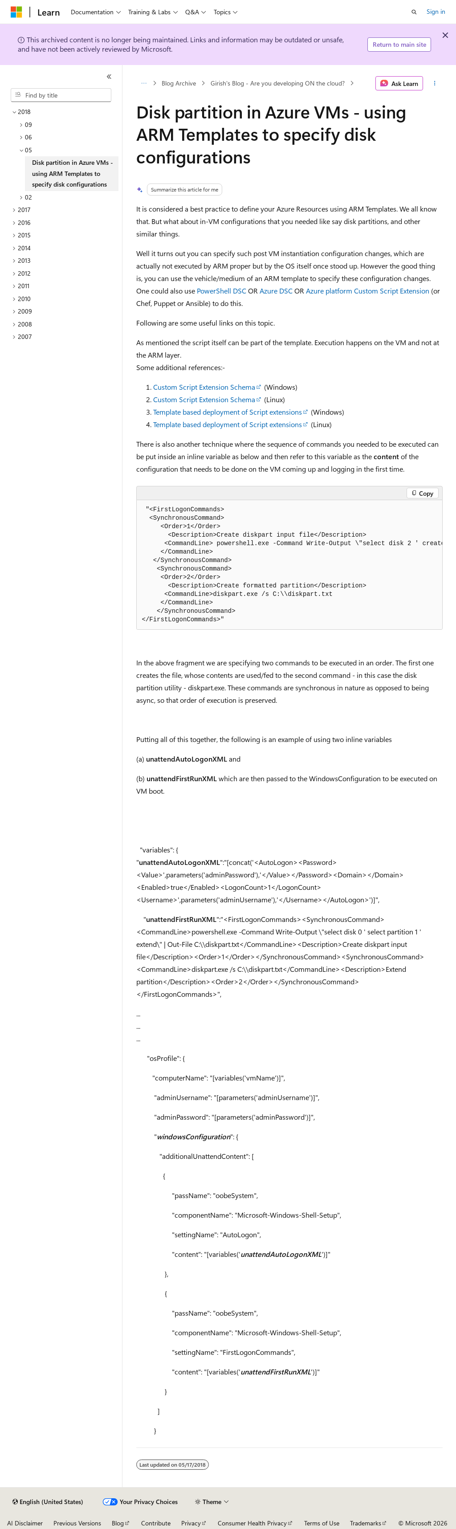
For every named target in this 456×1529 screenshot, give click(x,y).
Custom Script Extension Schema (204, 386)
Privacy (191, 1523)
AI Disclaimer (25, 1523)
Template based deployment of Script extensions (227, 411)
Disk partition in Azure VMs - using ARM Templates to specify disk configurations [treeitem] (72, 173)
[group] (289, 565)
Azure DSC (276, 290)
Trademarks (365, 1523)
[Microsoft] (16, 12)
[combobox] (61, 95)
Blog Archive (179, 83)
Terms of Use (321, 1523)
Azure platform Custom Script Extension (367, 290)
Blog (118, 1523)
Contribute (156, 1523)
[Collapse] (109, 77)
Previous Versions (77, 1523)
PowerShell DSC (221, 290)
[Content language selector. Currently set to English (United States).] (48, 1502)
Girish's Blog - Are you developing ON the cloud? (278, 83)
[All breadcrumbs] (144, 83)
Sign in (436, 11)
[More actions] (434, 83)
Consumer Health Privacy (252, 1523)
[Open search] (414, 12)
